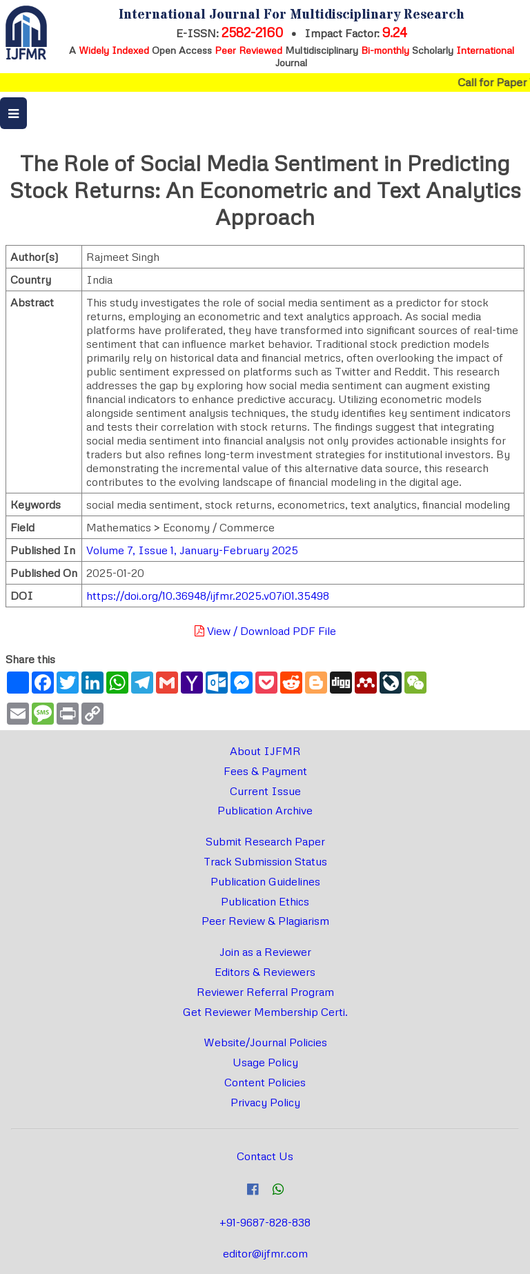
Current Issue (265, 791)
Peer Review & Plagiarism (265, 921)
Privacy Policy (265, 1102)
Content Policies (265, 1082)
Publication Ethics (265, 901)
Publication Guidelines (265, 881)
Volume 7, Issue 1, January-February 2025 (192, 550)
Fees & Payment (265, 771)
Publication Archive (265, 810)
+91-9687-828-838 (265, 1222)
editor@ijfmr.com (265, 1253)
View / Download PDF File (265, 631)
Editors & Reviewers (265, 972)
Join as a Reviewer (265, 952)
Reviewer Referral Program (265, 992)
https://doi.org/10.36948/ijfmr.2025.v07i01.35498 (207, 595)
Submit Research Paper (265, 841)
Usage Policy (265, 1062)
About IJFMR (265, 751)
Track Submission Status (265, 861)
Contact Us (265, 1156)
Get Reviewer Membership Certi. (265, 1012)
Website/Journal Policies (265, 1042)
